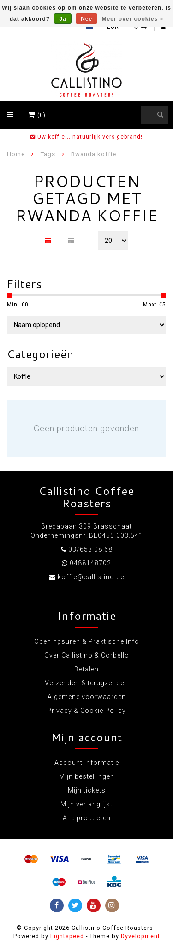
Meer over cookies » (133, 19)
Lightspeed (67, 936)
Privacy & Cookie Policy (86, 710)
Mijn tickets (87, 790)
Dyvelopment (140, 936)
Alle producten (87, 818)
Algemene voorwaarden (87, 696)
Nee (86, 19)
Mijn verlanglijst (86, 804)
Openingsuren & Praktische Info (86, 641)
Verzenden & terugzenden (86, 683)
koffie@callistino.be (91, 577)
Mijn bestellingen (86, 776)
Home (16, 154)
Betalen (86, 669)
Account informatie (86, 762)
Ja (62, 19)
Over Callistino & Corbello (86, 655)
